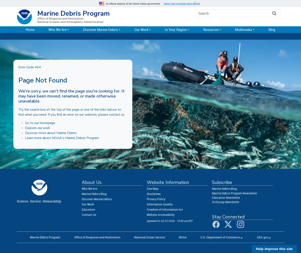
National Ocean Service (149, 237)
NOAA (183, 237)
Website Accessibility (161, 215)
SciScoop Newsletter (225, 202)
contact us (116, 114)
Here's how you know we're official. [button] (182, 3)
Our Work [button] (141, 29)
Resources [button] (211, 29)
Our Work (88, 204)
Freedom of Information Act (165, 209)
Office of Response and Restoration (97, 237)
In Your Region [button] (176, 29)
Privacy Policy (156, 199)
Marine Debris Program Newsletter (234, 193)
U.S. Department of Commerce (220, 237)
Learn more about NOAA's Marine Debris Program (62, 138)
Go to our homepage (40, 123)
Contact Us (89, 215)
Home (30, 29)
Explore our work (37, 128)
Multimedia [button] (243, 29)
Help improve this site (274, 249)
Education (88, 209)
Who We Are (89, 189)
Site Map (152, 189)
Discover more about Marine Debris (51, 133)
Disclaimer (154, 194)
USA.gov (262, 237)
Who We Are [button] (57, 29)
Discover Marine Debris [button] (100, 29)
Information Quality (160, 204)
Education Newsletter (226, 198)
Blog (272, 29)
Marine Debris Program (73, 13)
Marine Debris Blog (94, 194)
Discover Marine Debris (97, 199)
